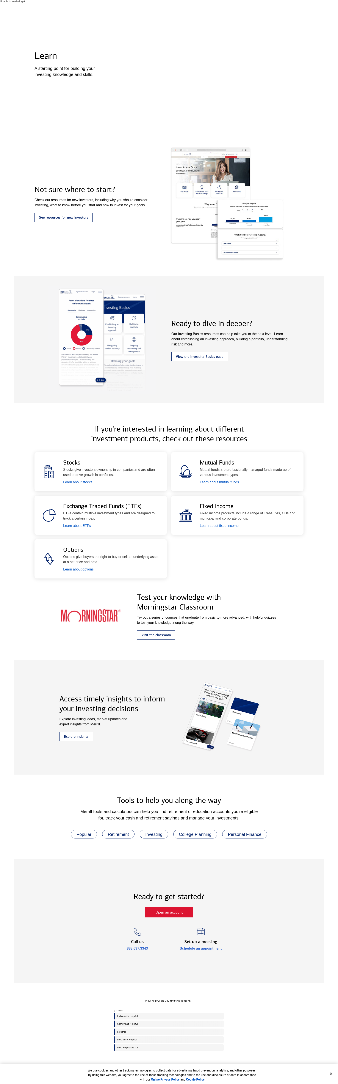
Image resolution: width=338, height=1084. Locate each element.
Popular (81, 834)
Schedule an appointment (201, 948)
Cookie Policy (195, 1079)
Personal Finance (241, 834)
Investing (151, 834)
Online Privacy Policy (165, 1079)
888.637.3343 (137, 948)
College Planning (192, 834)
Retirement (115, 834)
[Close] (331, 1073)
